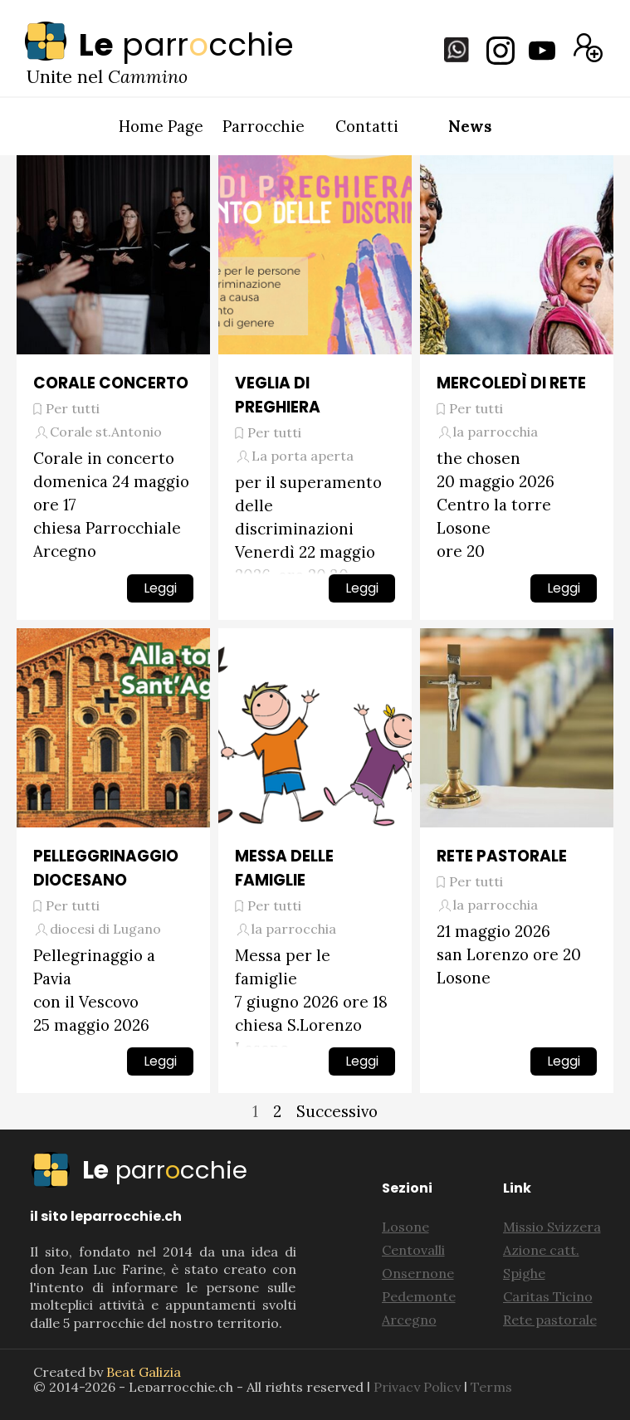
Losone (405, 1226)
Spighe (524, 1273)
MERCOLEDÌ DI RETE (511, 383)
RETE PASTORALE (502, 856)
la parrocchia (495, 431)
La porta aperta (303, 455)
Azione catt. (541, 1250)
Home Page (161, 126)
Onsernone (418, 1273)
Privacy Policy (417, 1387)
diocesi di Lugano (105, 928)
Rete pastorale (550, 1319)
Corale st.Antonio (106, 431)
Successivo (337, 1111)
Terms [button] (491, 1387)
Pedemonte (419, 1296)
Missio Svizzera (552, 1226)
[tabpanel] (228, 45)
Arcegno (409, 1319)
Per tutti (73, 408)
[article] (113, 387)
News (469, 126)
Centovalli (413, 1250)
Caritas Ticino (548, 1296)
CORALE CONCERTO (110, 383)
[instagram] (500, 50)
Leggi (160, 588)
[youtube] (542, 50)
